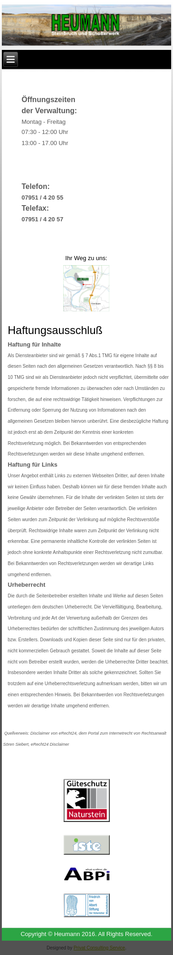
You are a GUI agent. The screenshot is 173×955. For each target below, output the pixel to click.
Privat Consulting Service (99, 947)
